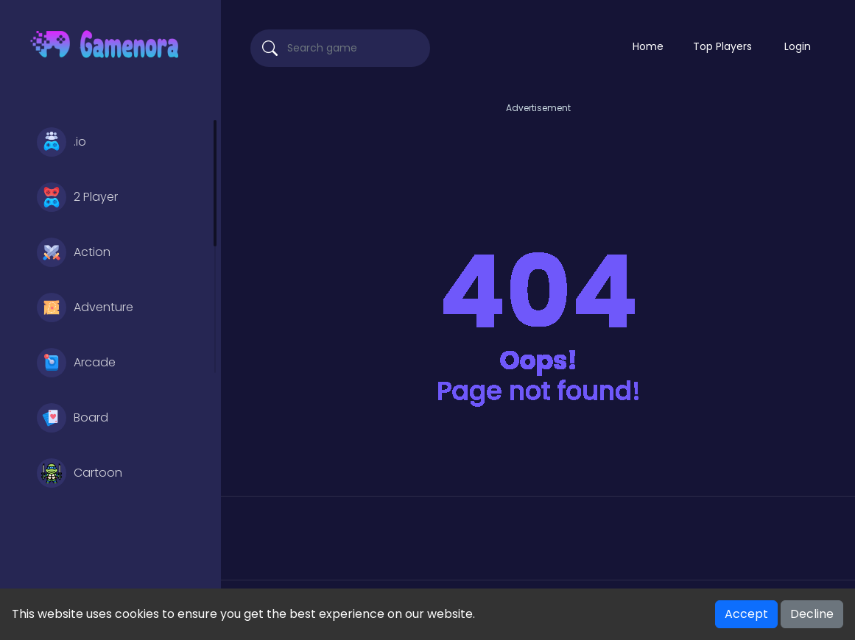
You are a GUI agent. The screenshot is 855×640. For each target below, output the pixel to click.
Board (72, 418)
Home (648, 46)
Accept (746, 613)
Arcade (76, 362)
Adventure (85, 307)
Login (797, 46)
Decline (812, 613)
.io (61, 142)
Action (73, 252)
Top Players (722, 46)
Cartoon (79, 473)
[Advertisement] (538, 149)
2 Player (77, 197)
